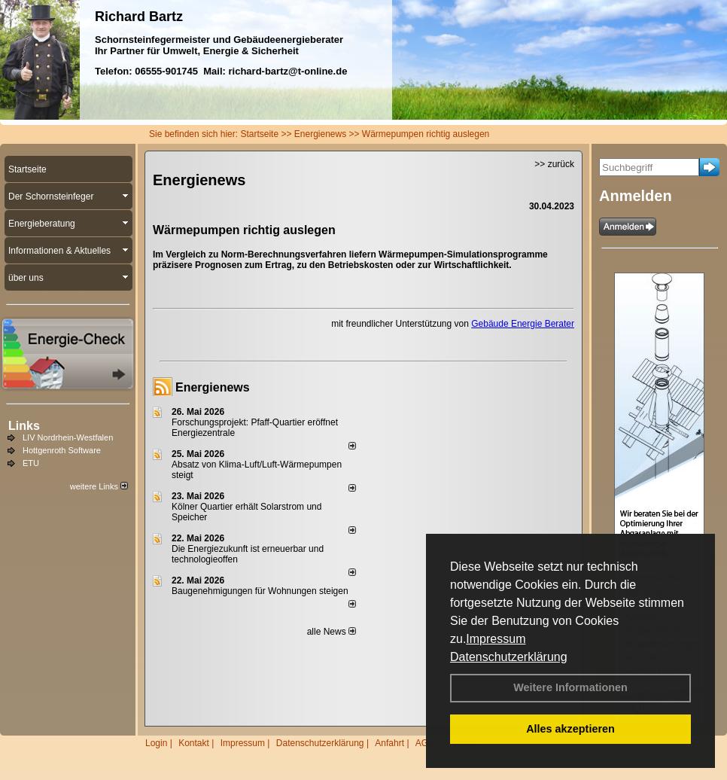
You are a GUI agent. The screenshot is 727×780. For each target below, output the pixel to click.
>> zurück (554, 164)
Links (24, 425)
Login (156, 743)
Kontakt (193, 743)
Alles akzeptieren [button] (570, 729)
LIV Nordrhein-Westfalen (68, 437)
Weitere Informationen (570, 687)
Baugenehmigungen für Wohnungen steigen (260, 591)
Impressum (495, 638)
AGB (424, 743)
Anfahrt (389, 743)
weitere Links (99, 486)
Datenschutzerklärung (508, 657)
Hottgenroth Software (62, 450)
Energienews (212, 387)
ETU (31, 463)
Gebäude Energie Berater (522, 323)
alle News (331, 631)
